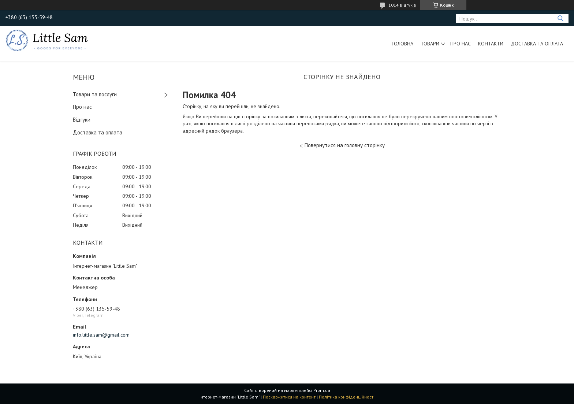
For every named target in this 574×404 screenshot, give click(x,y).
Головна (402, 43)
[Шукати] (560, 18)
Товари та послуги (95, 94)
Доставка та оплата (537, 43)
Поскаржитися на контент (289, 397)
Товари (430, 43)
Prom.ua (321, 390)
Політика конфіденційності (346, 397)
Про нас (460, 43)
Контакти (490, 43)
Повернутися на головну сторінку (345, 145)
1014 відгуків (402, 5)
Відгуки (81, 119)
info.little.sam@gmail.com (101, 334)
